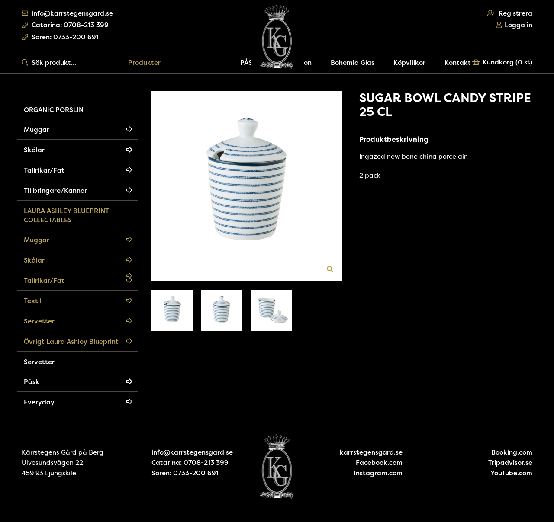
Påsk (31, 381)
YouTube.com (511, 472)
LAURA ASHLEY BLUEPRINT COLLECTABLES (66, 215)
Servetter (39, 321)
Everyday (39, 402)
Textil (33, 300)
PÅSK (248, 62)
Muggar (36, 129)
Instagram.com (378, 472)
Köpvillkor (409, 62)
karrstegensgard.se (371, 452)
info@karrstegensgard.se (67, 13)
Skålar (34, 149)
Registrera (510, 13)
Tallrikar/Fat (44, 170)
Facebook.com (379, 462)
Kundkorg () (502, 62)
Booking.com (511, 452)
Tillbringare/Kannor (55, 190)
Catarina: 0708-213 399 (65, 24)
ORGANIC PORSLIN (54, 109)
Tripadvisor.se (510, 462)
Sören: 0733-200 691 (60, 37)
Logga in (514, 25)
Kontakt (457, 62)
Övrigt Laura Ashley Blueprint (71, 341)
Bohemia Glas (352, 62)
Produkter (144, 62)
